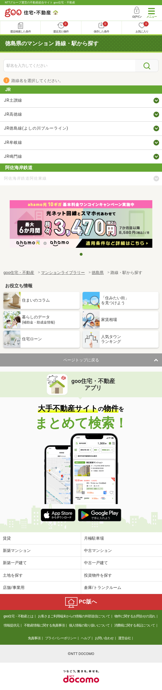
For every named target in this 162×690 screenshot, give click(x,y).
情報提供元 (11, 625)
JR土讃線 (13, 100)
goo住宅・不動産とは (18, 616)
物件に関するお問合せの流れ (134, 616)
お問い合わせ (104, 638)
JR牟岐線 (13, 142)
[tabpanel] (81, 224)
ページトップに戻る (81, 360)
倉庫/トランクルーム (103, 587)
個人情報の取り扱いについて (89, 625)
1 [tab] (81, 254)
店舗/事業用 (13, 587)
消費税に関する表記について (134, 625)
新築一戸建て (15, 562)
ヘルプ (85, 638)
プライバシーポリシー (60, 638)
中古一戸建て (96, 562)
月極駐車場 (94, 538)
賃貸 (7, 538)
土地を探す (13, 575)
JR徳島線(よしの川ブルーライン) (36, 128)
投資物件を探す (98, 575)
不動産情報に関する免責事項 (44, 625)
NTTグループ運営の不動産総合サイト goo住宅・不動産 (40, 2)
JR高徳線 (13, 114)
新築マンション (17, 550)
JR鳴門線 (13, 156)
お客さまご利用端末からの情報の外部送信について (74, 616)
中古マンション (98, 550)
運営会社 (124, 638)
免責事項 (34, 638)
